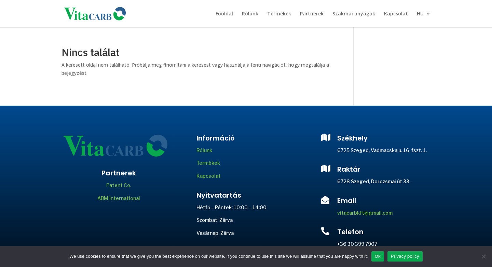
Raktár (348, 169)
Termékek (279, 14)
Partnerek (312, 14)
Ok (378, 256)
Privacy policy (405, 256)
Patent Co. (118, 185)
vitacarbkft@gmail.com (365, 213)
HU (420, 14)
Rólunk (250, 14)
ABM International (118, 198)
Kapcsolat (396, 14)
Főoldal (224, 14)
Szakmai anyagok (353, 14)
